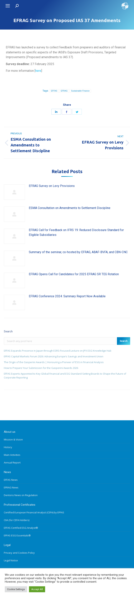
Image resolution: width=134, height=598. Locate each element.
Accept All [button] (37, 589)
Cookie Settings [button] (16, 589)
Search (123, 341)
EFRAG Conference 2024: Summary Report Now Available (67, 296)
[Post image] (14, 192)
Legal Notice (11, 560)
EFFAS (54, 91)
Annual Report (12, 462)
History (8, 447)
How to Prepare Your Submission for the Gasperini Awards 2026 (41, 368)
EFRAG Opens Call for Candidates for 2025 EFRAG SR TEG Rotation (74, 274)
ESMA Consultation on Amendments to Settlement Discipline (69, 208)
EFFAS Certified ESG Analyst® (21, 527)
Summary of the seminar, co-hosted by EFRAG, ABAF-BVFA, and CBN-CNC (78, 252)
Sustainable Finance (80, 91)
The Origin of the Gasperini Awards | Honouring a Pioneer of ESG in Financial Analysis (54, 362)
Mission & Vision (13, 439)
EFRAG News (11, 487)
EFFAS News (11, 480)
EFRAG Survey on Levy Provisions (52, 186)
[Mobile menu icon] (8, 6)
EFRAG (64, 91)
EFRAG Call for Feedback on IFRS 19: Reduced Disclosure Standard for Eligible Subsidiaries (76, 232)
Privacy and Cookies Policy (19, 552)
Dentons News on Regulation (21, 495)
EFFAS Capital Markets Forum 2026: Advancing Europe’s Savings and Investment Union (53, 356)
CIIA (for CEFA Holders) (16, 520)
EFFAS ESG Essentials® (17, 535)
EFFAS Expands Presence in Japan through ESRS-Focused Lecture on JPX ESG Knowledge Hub (57, 350)
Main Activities (12, 455)
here (38, 71)
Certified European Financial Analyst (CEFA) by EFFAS (34, 512)
